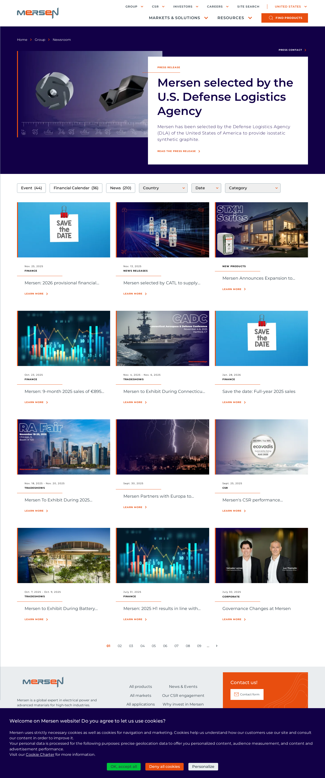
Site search (248, 6)
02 (121, 647)
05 (155, 647)
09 (200, 647)
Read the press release (176, 151)
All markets (140, 695)
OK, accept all (124, 766)
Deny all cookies (164, 766)
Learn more (34, 293)
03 (132, 647)
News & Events (183, 686)
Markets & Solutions (174, 18)
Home (22, 40)
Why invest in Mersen (183, 704)
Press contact (290, 49)
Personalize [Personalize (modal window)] (203, 766)
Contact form (250, 694)
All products (140, 686)
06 (166, 647)
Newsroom (62, 40)
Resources (230, 18)
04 (143, 647)
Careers (215, 6)
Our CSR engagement (183, 695)
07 (177, 647)
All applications (140, 704)
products (289, 18)
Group (132, 6)
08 (189, 647)
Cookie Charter (40, 754)
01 (109, 647)
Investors (183, 6)
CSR (155, 6)
